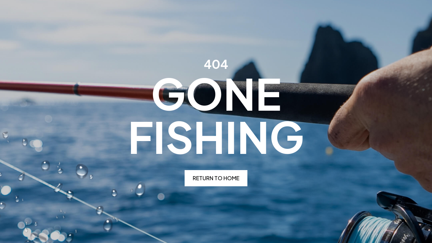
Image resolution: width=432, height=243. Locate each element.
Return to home (216, 178)
